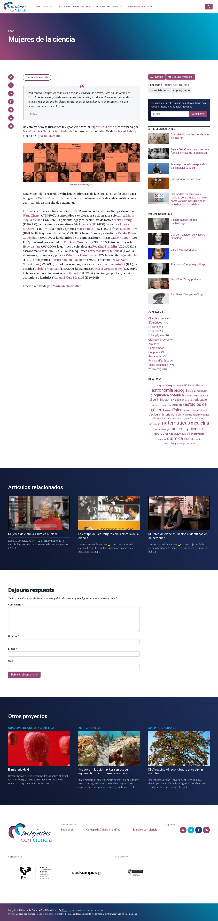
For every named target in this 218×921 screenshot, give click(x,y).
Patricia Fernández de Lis (60, 131)
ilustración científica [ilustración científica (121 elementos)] (198, 414)
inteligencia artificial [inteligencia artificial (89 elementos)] (185, 418)
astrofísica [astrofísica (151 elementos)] (196, 385)
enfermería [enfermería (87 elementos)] (156, 405)
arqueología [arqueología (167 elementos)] (175, 385)
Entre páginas (156, 335)
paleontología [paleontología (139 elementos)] (182, 433)
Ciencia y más (156, 318)
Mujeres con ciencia (145, 829)
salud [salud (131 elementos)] (187, 439)
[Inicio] (15, 6)
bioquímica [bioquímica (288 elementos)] (160, 395)
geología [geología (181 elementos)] (154, 414)
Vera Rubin (45, 251)
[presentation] (179, 138)
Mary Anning (123, 220)
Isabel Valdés (31, 131)
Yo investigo (155, 369)
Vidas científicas (158, 364)
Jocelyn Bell (131, 255)
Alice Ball (60, 233)
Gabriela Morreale (47, 268)
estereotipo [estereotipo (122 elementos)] (178, 405)
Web (10, 661)
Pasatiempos (156, 348)
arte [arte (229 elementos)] (186, 385)
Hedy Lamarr (31, 246)
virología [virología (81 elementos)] (182, 444)
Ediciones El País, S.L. (82, 184)
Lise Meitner (128, 229)
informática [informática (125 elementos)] (158, 418)
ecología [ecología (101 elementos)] (189, 400)
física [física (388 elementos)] (177, 409)
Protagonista (156, 356)
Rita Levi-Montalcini (77, 242)
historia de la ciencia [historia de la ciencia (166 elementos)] (174, 414)
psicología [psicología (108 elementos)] (161, 439)
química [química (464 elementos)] (175, 438)
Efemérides (155, 322)
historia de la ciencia (159, 90)
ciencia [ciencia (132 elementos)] (204, 395)
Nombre (13, 636)
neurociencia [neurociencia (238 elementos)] (164, 433)
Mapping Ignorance (162, 728)
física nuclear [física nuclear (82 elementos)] (189, 411)
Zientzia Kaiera (89, 728)
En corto (153, 326)
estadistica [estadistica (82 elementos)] (166, 405)
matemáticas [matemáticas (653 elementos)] (175, 423)
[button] (11, 77)
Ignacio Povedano (48, 135)
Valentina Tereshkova (81, 255)
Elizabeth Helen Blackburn (69, 260)
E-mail (12, 648)
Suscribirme (198, 113)
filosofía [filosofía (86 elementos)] (168, 411)
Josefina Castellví (113, 264)
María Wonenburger (108, 268)
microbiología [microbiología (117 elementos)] (162, 429)
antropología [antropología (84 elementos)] (161, 386)
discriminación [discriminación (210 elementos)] (160, 400)
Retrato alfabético (158, 360)
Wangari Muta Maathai (68, 277)
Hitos (11, 31)
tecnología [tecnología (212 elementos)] (170, 443)
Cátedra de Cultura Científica (103, 829)
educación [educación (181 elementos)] (201, 399)
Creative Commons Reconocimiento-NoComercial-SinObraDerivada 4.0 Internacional (97, 914)
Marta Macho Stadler (67, 286)
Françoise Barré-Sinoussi (105, 251)
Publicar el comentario (24, 674)
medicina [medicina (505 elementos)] (200, 423)
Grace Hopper (120, 237)
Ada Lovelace (82, 224)
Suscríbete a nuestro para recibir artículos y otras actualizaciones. (179, 105)
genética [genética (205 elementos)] (201, 410)
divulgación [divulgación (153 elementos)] (177, 399)
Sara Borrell (71, 273)
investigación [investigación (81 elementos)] (154, 424)
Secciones (67, 829)
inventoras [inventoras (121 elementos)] (200, 418)
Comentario (15, 604)
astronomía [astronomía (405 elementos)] (162, 390)
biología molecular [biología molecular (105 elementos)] (197, 391)
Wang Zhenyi (31, 215)
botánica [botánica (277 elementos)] (177, 395)
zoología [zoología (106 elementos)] (190, 443)
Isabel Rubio (126, 131)
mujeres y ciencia (181, 90)
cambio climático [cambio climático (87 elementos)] (191, 396)
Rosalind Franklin (104, 246)
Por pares (154, 352)
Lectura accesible (37, 77)
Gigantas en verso (159, 339)
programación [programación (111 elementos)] (197, 433)
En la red (153, 331)
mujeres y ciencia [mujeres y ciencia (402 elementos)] (186, 428)
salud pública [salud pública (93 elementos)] (196, 439)
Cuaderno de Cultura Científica (31, 728)
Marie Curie (85, 229)
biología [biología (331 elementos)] (181, 390)
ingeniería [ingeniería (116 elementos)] (171, 418)
